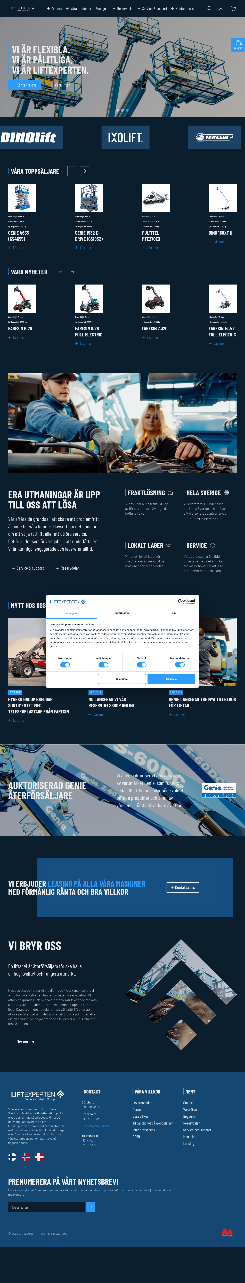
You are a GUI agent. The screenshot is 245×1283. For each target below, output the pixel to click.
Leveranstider (142, 1102)
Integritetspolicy (144, 1129)
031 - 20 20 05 (91, 1107)
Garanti (138, 1109)
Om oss (54, 8)
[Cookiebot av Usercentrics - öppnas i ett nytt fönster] (180, 601)
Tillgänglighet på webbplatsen (153, 1122)
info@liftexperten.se (95, 1125)
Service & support (152, 8)
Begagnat (102, 8)
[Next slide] (84, 171)
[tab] (117, 110)
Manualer (189, 1136)
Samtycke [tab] (72, 613)
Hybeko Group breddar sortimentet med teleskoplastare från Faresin (38, 705)
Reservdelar (123, 8)
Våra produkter (79, 8)
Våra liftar (190, 1109)
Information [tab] (122, 612)
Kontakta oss (182, 8)
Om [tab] (173, 612)
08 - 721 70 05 (90, 1118)
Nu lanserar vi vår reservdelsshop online (111, 702)
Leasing (188, 1143)
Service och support (197, 1129)
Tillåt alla (171, 678)
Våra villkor (140, 1116)
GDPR (136, 1136)
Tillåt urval (122, 678)
